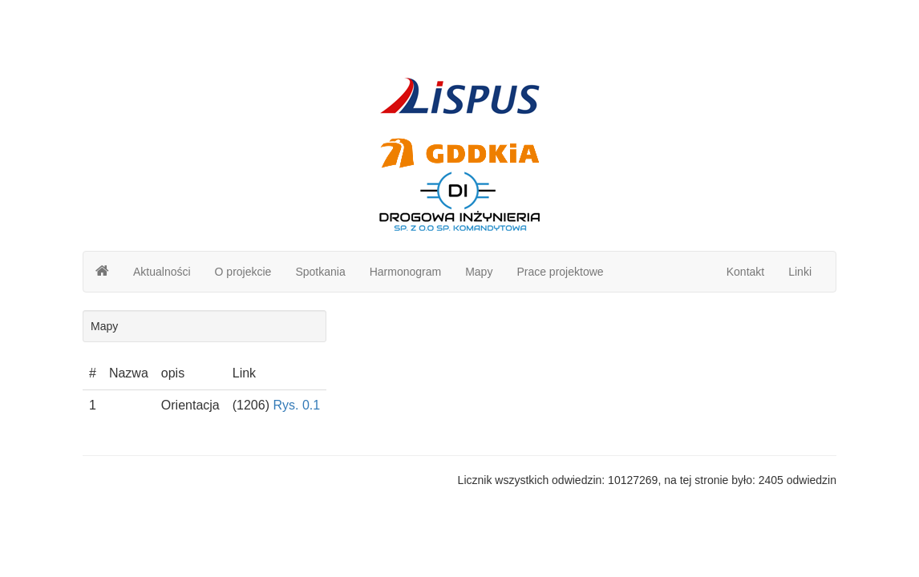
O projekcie (243, 271)
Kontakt (745, 271)
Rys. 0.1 (296, 405)
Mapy (478, 271)
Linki (800, 271)
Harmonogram (405, 271)
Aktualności (162, 271)
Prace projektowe (559, 271)
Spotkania (320, 271)
